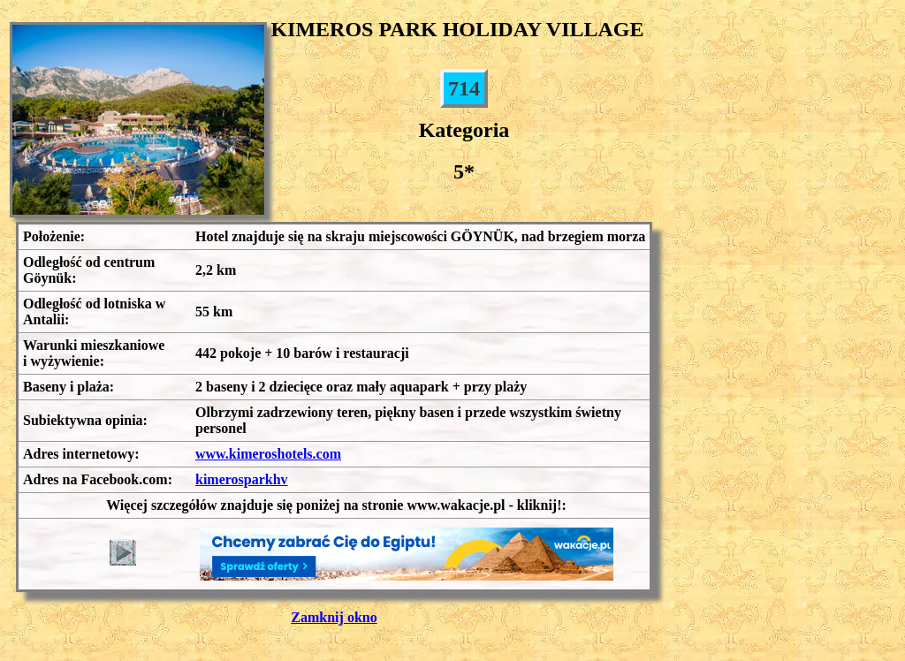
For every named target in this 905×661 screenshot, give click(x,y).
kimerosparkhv (241, 479)
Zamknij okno (333, 617)
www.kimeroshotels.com (268, 453)
